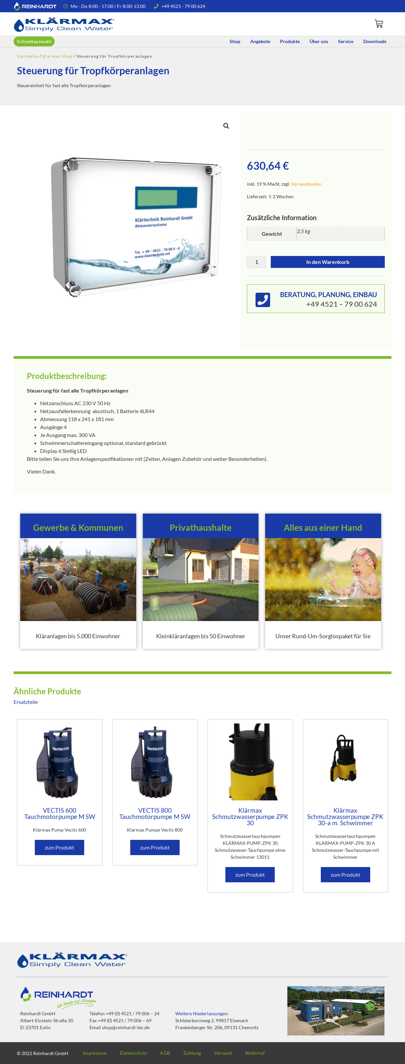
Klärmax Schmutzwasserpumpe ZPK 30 (250, 816)
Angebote (260, 41)
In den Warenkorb (327, 262)
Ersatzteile (26, 702)
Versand (223, 1053)
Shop (235, 41)
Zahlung (192, 1053)
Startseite (27, 56)
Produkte (290, 41)
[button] (226, 126)
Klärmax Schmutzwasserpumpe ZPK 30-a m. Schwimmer (345, 816)
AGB (165, 1053)
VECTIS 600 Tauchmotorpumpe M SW (59, 813)
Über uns (319, 41)
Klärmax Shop (57, 56)
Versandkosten (306, 184)
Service (345, 41)
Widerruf (255, 1053)
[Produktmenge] (256, 262)
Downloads (374, 41)
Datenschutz (133, 1053)
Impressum (95, 1053)
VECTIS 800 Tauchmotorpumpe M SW (154, 813)
